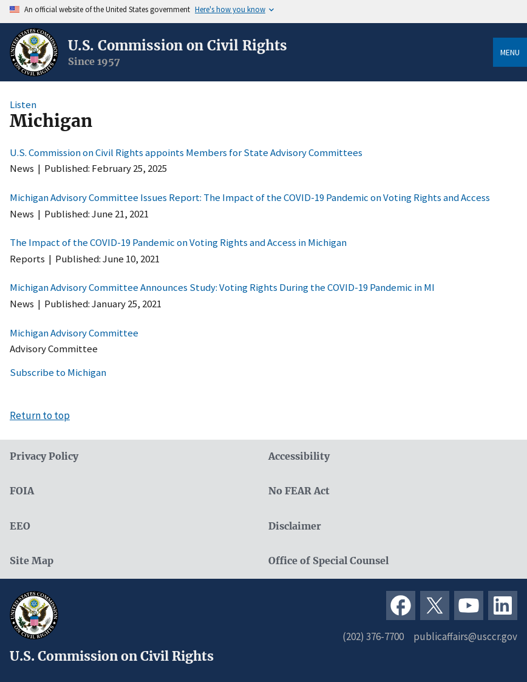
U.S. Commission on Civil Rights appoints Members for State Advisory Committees (186, 152)
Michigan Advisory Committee (74, 332)
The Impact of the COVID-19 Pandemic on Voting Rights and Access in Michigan (178, 242)
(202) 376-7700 (373, 636)
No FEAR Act (299, 491)
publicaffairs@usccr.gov (465, 636)
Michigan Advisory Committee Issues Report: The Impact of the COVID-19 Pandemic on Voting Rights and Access (250, 197)
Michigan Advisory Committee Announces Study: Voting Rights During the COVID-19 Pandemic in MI (222, 287)
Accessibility (299, 456)
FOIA (22, 491)
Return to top (40, 415)
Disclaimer (294, 526)
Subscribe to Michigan (58, 372)
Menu (510, 52)
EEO (20, 526)
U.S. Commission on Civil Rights (177, 45)
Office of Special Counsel (328, 561)
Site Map (31, 561)
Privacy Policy (44, 456)
